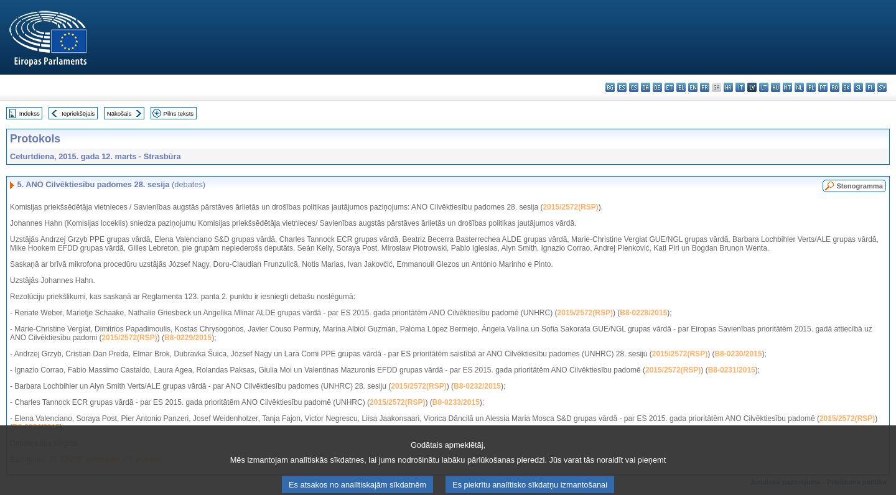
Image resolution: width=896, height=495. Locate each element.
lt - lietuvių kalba (763, 87)
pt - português (823, 87)
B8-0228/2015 (643, 312)
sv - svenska (882, 87)
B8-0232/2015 (477, 386)
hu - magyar (775, 87)
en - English (693, 87)
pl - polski (811, 87)
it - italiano (740, 87)
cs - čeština (633, 87)
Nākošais (119, 113)
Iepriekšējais (78, 113)
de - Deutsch (657, 87)
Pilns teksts (179, 113)
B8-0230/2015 (738, 353)
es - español (622, 87)
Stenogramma (859, 186)
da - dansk (645, 87)
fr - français (704, 87)
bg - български (610, 87)
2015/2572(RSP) (570, 207)
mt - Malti (787, 87)
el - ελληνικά (681, 87)
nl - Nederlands (799, 87)
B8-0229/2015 (188, 337)
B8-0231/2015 (731, 370)
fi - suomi (870, 87)
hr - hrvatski (728, 87)
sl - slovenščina (858, 87)
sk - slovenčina (846, 87)
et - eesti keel (669, 87)
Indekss (29, 113)
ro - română (834, 87)
